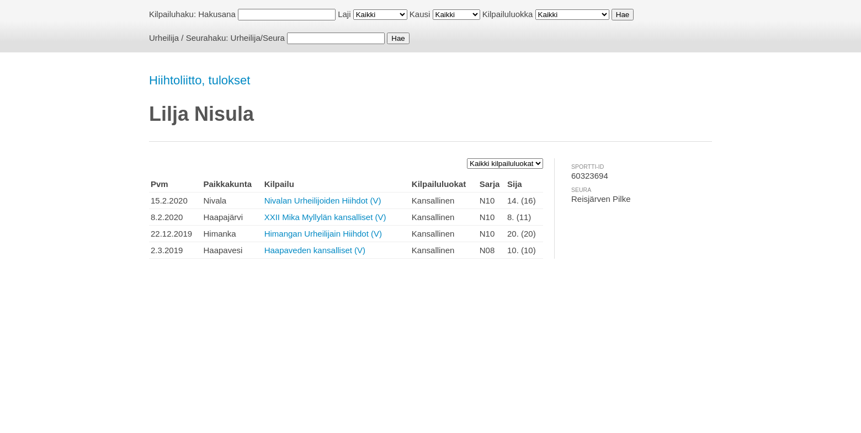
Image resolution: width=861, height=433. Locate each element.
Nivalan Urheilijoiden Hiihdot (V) (322, 200)
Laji (344, 14)
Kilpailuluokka (507, 14)
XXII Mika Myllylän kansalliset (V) (325, 217)
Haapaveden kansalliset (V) (314, 250)
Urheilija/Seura (258, 37)
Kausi (420, 14)
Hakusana (217, 14)
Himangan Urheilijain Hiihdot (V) (323, 233)
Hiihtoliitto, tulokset (199, 80)
